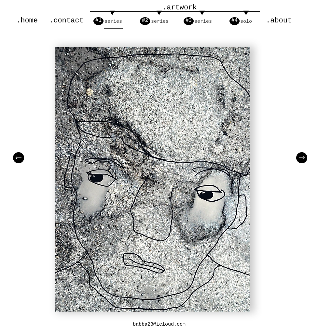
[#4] (234, 21)
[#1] (98, 21)
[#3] (189, 21)
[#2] (145, 21)
